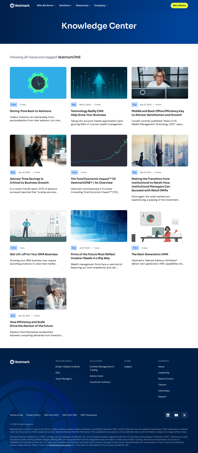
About (161, 366)
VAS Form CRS (69, 415)
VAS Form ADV (51, 415)
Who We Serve (46, 5)
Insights (128, 366)
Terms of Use (16, 415)
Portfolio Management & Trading (102, 368)
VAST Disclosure (88, 415)
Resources (83, 5)
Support (162, 396)
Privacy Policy (34, 415)
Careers (162, 384)
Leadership (164, 372)
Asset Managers (64, 378)
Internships (164, 390)
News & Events (165, 378)
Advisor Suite (96, 376)
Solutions (65, 5)
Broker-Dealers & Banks (68, 366)
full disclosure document (60, 445)
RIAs (58, 372)
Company (100, 5)
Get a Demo (179, 5)
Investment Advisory (100, 382)
